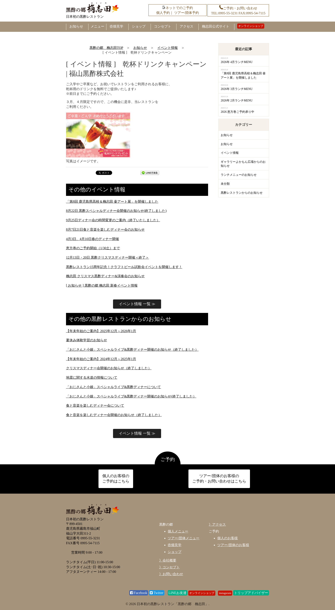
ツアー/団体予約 (186, 13)
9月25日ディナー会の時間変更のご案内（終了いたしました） (113, 220)
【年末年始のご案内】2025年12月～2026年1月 (101, 331)
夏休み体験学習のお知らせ (86, 340)
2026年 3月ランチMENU (237, 89)
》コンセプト (169, 567)
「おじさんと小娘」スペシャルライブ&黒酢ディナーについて (113, 387)
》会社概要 (167, 560)
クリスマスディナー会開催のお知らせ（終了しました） (108, 368)
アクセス (186, 26)
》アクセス (217, 524)
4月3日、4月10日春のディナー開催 (92, 239)
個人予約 (163, 13)
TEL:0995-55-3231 (224, 13)
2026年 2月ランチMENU (237, 100)
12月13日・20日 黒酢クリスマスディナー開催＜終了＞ (107, 257)
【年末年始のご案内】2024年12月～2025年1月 (101, 359)
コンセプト (162, 26)
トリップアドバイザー (251, 593)
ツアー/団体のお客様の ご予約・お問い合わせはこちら (219, 478)
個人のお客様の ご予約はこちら (115, 478)
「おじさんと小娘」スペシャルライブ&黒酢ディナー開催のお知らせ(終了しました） (131, 396)
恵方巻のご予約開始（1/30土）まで (93, 248)
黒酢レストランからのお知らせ (242, 192)
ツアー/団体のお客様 (233, 545)
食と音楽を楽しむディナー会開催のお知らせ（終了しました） (114, 415)
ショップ (138, 26)
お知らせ (76, 26)
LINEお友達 (178, 593)
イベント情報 (230, 152)
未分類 (225, 183)
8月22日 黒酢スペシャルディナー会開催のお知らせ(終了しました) (116, 211)
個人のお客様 (227, 538)
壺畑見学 (116, 26)
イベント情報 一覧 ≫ (137, 304)
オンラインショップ (250, 26)
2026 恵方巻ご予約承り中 (237, 111)
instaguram (225, 593)
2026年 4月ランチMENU (237, 62)
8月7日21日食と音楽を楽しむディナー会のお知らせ (105, 229)
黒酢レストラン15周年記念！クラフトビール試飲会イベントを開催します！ (124, 267)
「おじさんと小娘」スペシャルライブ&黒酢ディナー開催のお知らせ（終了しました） (132, 349)
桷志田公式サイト (215, 26)
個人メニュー (178, 531)
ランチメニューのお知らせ (239, 174)
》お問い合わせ (171, 574)
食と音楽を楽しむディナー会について (95, 405)
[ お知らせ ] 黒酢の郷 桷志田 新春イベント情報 (102, 285)
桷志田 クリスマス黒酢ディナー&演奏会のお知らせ (105, 276)
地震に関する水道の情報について (91, 377)
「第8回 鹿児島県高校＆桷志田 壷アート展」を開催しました (112, 201)
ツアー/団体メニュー (183, 538)
